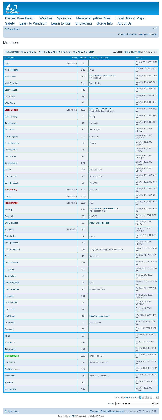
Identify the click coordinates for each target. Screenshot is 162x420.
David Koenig (11, 116)
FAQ (123, 34)
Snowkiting (83, 23)
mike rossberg (11, 70)
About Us (125, 23)
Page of (130, 52)
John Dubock (11, 163)
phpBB (71, 416)
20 (155, 52)
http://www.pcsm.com (99, 316)
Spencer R (10, 309)
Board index (13, 29)
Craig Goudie (11, 110)
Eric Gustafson (12, 223)
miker (7, 63)
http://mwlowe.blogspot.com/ (102, 75)
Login (154, 34)
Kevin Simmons (12, 143)
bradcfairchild (11, 176)
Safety (10, 23)
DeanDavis (10, 96)
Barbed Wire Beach (20, 18)
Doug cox (9, 329)
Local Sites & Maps (130, 18)
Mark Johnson (11, 83)
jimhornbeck (10, 349)
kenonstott (9, 376)
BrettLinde (9, 130)
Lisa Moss (9, 269)
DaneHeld (9, 216)
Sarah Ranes (11, 90)
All (22, 52)
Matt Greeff (10, 316)
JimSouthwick (12, 356)
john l (7, 336)
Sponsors (64, 18)
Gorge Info (105, 23)
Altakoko (9, 382)
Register (145, 34)
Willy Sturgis (10, 103)
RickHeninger (11, 203)
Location (103, 58)
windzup (8, 209)
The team (94, 411)
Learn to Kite (61, 23)
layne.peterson (12, 243)
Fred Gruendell (12, 289)
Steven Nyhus (11, 136)
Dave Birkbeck (11, 183)
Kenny (8, 196)
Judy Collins (10, 276)
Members (133, 34)
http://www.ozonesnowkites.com (104, 208)
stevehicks (10, 322)
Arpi (6, 256)
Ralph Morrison (12, 263)
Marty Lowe (10, 76)
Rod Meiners (11, 149)
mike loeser (10, 362)
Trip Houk (9, 229)
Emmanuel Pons (12, 249)
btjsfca (8, 169)
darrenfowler (10, 389)
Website (93, 58)
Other (91, 52)
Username (9, 58)
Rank (75, 58)
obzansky (9, 296)
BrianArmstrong (12, 282)
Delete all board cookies (112, 411)
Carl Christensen (12, 369)
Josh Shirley (11, 189)
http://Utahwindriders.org (100, 108)
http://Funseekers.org (99, 223)
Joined (138, 58)
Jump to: (110, 403)
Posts (83, 58)
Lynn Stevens (11, 302)
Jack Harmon (11, 123)
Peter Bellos (10, 236)
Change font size (155, 28)
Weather (45, 18)
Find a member (12, 52)
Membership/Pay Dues (93, 18)
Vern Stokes (10, 156)
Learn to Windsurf (32, 23)
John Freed (10, 342)
